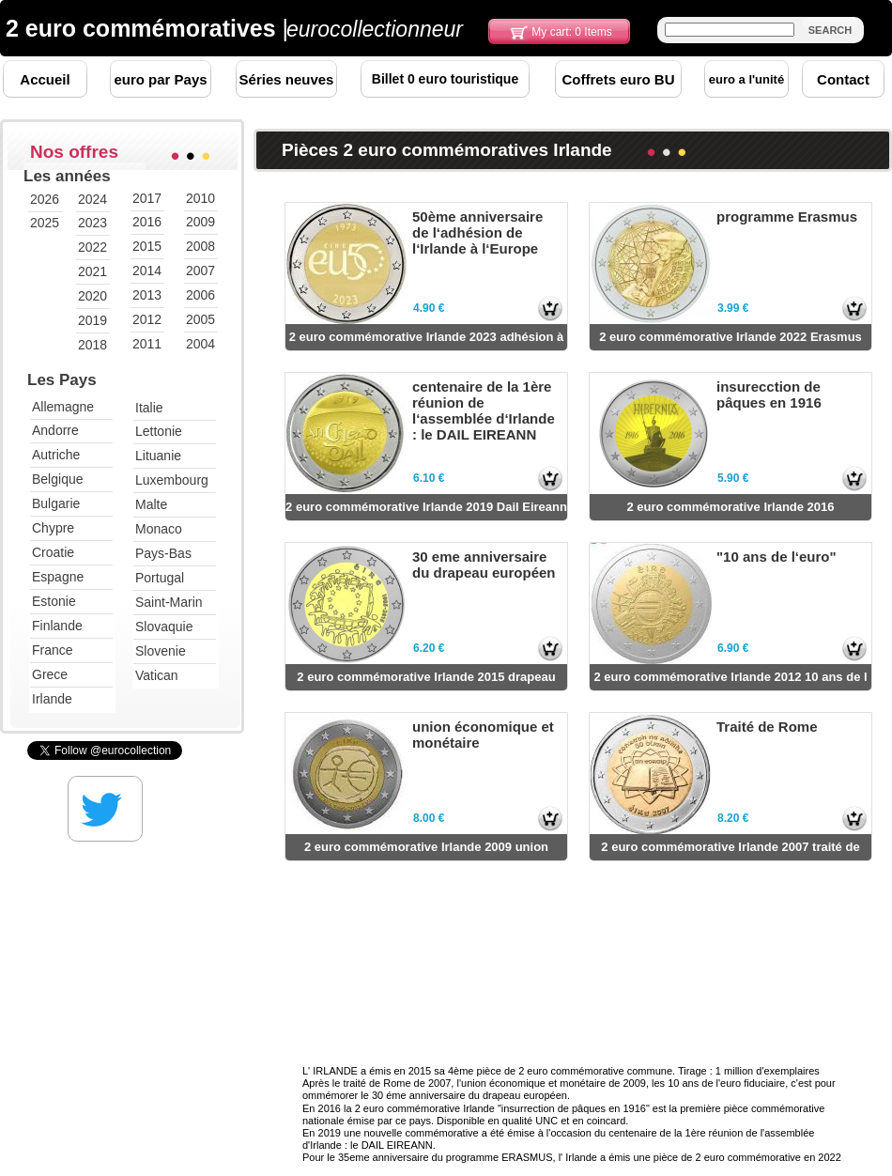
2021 (92, 271)
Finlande (57, 625)
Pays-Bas (163, 553)
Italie (149, 407)
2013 (146, 294)
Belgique (58, 479)
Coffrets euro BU (617, 79)
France (52, 650)
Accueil (44, 79)
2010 (200, 198)
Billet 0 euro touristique (445, 78)
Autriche (56, 454)
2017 (146, 198)
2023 (92, 222)
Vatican (156, 675)
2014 (146, 270)
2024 (92, 199)
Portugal (159, 577)
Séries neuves (286, 79)
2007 (200, 270)
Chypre (53, 527)
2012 (146, 319)
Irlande (52, 698)
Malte (151, 504)
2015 (146, 246)
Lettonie (158, 431)
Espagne (58, 576)
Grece (50, 674)
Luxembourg (171, 479)
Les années (67, 176)
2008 (200, 246)
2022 (92, 247)
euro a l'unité (746, 79)
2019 (92, 320)
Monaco (158, 528)
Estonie (54, 601)
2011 (146, 343)
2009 (200, 221)
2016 (146, 221)
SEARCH (830, 30)
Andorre (55, 430)
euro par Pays (160, 79)
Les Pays (62, 380)
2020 (92, 295)
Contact (843, 79)
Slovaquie (164, 626)
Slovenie (160, 650)
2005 (200, 319)
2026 (44, 199)
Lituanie (158, 455)
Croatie (53, 552)
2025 (44, 222)
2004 (200, 343)
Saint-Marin (169, 602)
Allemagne (63, 406)
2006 (200, 294)
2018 (92, 344)
